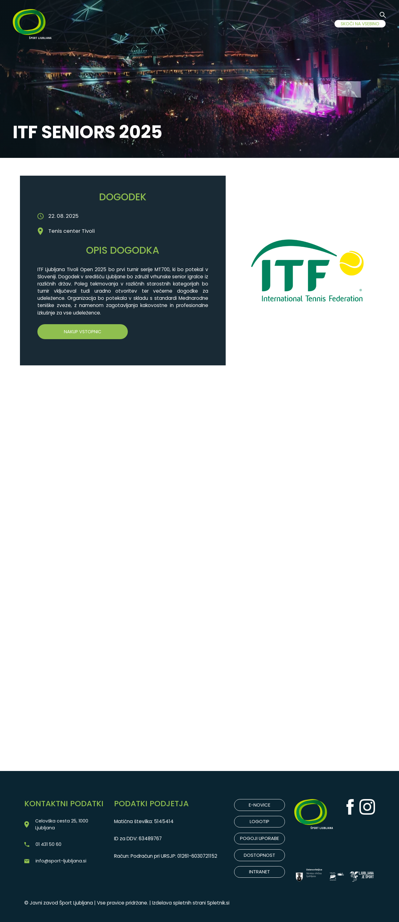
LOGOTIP (259, 822)
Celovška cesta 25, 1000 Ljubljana (63, 825)
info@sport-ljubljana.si (61, 863)
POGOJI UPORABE (259, 839)
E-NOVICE (259, 805)
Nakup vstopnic (82, 331)
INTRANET (259, 873)
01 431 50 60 (49, 846)
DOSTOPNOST (260, 856)
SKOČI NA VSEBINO (360, 24)
